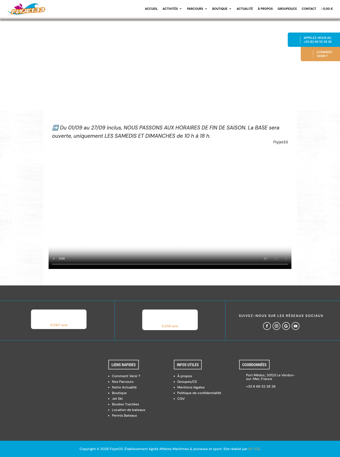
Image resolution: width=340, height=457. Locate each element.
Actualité (245, 9)
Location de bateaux (128, 410)
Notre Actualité (124, 387)
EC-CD (254, 449)
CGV (181, 398)
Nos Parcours (123, 381)
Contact (309, 9)
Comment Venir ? (126, 376)
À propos (265, 9)
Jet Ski (117, 398)
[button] (58, 319)
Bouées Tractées (125, 404)
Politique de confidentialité (199, 393)
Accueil (151, 9)
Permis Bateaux (124, 415)
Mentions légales (191, 387)
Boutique (219, 9)
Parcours (195, 9)
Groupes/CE (287, 9)
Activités (170, 9)
